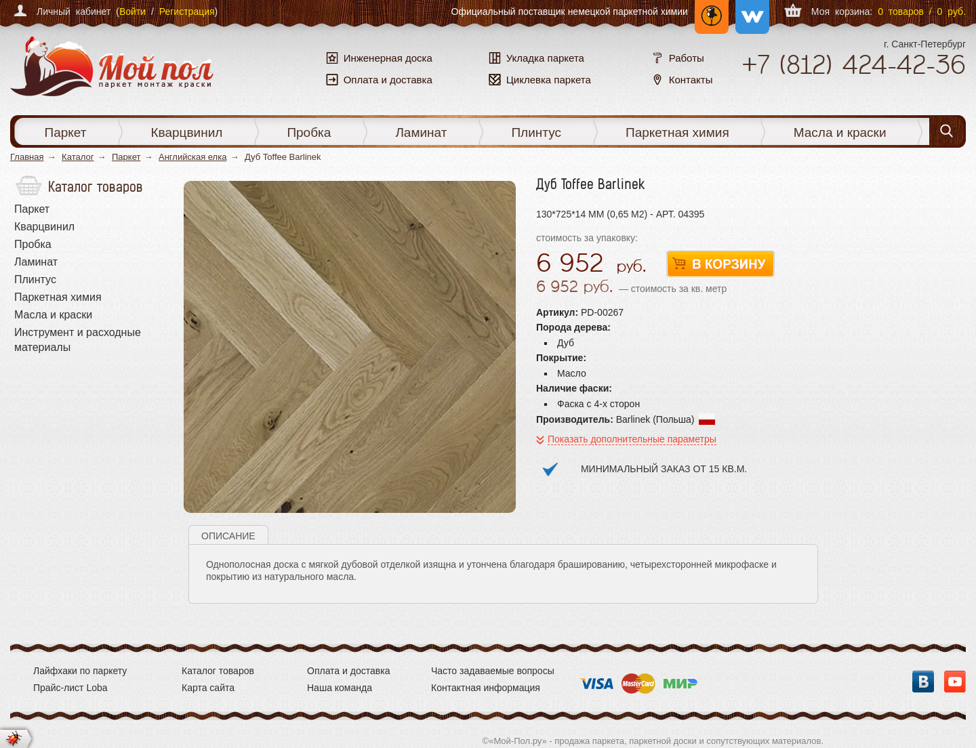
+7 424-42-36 (853, 64)
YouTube (955, 681)
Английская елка (192, 157)
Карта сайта (208, 687)
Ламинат (421, 132)
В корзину (720, 264)
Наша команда (339, 687)
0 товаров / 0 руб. (922, 11)
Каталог (78, 157)
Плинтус (536, 132)
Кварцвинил (186, 132)
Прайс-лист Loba (70, 687)
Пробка (309, 132)
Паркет (66, 132)
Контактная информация (485, 687)
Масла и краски (840, 132)
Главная (26, 157)
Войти (132, 11)
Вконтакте (923, 681)
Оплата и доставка (348, 670)
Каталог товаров (218, 670)
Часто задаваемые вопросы (492, 670)
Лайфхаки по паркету (80, 670)
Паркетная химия (677, 132)
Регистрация (187, 11)
